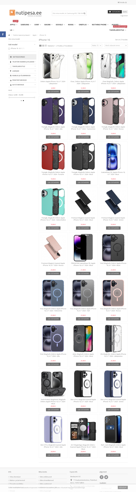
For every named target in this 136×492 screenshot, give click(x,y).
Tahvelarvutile (22, 66)
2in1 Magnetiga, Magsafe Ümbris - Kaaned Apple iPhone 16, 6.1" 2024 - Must (83, 447)
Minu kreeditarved (47, 480)
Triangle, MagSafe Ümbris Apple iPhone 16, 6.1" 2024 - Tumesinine (83, 128)
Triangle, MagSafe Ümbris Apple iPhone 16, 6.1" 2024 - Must (83, 173)
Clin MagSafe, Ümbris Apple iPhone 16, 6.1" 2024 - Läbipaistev (113, 355)
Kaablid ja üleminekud (22, 76)
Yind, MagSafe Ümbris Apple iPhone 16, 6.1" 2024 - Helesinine (53, 310)
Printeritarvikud (22, 80)
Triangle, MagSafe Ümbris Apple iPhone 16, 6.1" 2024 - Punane (53, 173)
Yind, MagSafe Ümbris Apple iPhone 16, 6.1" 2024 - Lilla (53, 355)
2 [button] (23, 100)
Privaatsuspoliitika (16, 484)
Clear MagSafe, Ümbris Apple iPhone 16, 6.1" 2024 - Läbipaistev (113, 82)
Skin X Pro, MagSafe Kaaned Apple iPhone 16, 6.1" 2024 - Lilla (53, 446)
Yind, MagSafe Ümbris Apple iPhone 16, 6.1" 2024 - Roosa (113, 310)
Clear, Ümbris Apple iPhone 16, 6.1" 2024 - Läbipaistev (83, 82)
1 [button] (21, 100)
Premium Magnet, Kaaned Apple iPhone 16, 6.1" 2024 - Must (83, 219)
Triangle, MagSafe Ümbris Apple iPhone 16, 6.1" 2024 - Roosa (113, 128)
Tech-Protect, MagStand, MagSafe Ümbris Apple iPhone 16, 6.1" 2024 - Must (53, 401)
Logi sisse (124, 15)
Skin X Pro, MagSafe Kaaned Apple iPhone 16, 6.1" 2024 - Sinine (113, 400)
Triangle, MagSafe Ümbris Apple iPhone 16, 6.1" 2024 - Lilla (53, 128)
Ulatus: (10, 95)
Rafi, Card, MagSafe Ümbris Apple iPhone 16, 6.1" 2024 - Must (113, 446)
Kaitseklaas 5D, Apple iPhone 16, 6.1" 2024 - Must (113, 173)
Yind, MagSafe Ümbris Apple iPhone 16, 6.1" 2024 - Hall (83, 310)
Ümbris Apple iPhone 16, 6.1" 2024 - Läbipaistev (53, 82)
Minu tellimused (46, 477)
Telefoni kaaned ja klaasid (22, 62)
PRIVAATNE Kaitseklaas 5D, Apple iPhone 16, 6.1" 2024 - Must (83, 264)
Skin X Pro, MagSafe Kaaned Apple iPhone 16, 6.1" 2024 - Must (83, 400)
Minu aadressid (46, 484)
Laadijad (22, 71)
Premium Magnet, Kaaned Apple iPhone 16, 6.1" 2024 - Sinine (113, 219)
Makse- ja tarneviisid (17, 480)
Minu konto (43, 472)
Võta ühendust (15, 477)
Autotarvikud (22, 85)
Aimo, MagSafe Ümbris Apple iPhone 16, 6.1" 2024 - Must (83, 355)
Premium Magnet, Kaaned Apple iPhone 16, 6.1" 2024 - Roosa (53, 264)
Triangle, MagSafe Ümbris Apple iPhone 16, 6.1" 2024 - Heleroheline (53, 219)
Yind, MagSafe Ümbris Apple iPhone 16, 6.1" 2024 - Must (113, 264)
